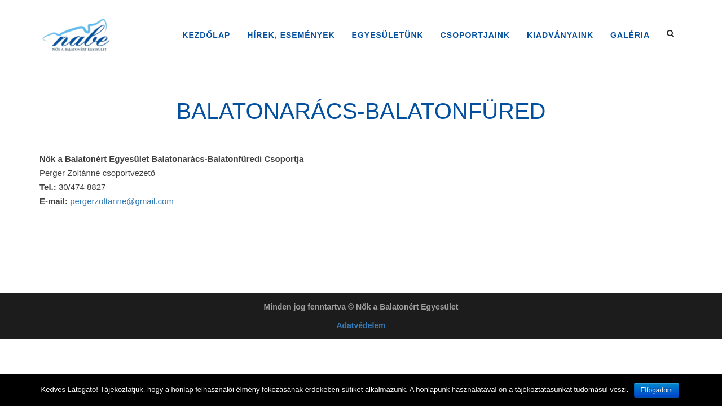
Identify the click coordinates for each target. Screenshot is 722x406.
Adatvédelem (360, 325)
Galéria (630, 34)
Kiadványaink (560, 34)
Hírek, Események (290, 34)
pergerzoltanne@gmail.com (122, 201)
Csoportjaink (475, 34)
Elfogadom (656, 390)
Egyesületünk (388, 34)
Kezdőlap (206, 34)
